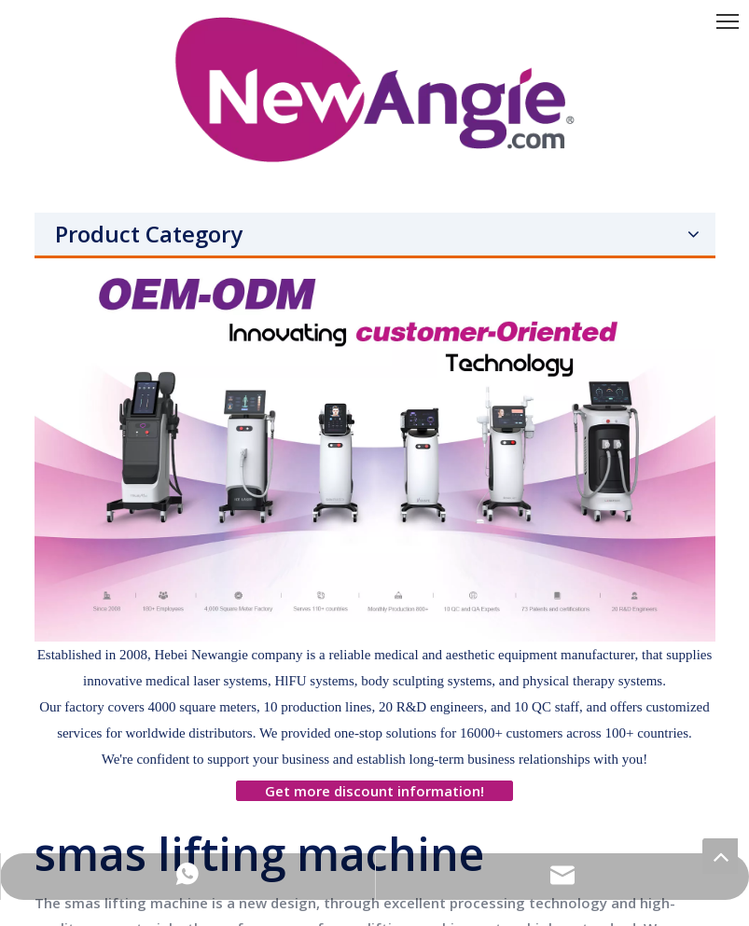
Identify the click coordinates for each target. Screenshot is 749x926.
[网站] (375, 450)
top (720, 856)
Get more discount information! (374, 790)
